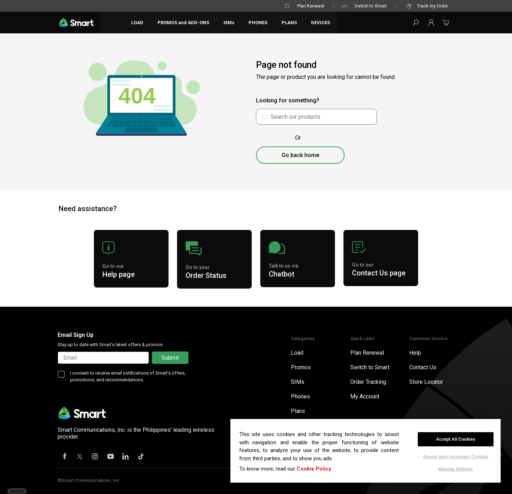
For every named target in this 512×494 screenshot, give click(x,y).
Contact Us (422, 367)
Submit (170, 357)
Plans (298, 411)
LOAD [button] (138, 22)
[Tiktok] (141, 457)
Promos (301, 367)
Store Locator (426, 381)
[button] (431, 22)
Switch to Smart (363, 6)
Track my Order (425, 6)
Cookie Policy (314, 469)
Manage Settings (455, 469)
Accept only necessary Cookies (456, 456)
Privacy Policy (314, 480)
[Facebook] (65, 457)
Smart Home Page (433, 480)
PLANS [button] (290, 22)
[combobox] (316, 117)
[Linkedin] (126, 457)
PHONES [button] (258, 22)
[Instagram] (95, 457)
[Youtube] (110, 457)
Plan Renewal (303, 6)
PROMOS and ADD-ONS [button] (184, 22)
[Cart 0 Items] (446, 24)
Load (297, 352)
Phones (300, 396)
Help (415, 352)
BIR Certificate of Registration (372, 480)
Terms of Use (273, 480)
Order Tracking (368, 381)
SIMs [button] (229, 22)
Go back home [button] (300, 155)
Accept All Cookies (455, 439)
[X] (80, 457)
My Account (364, 396)
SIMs (297, 381)
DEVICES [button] (321, 22)
